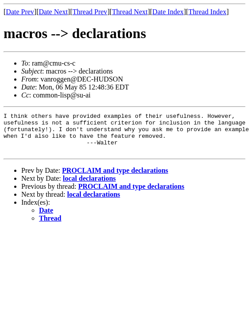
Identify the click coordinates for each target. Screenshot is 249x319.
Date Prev (20, 12)
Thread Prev (89, 12)
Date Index (168, 12)
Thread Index (207, 12)
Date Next (53, 12)
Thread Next (130, 12)
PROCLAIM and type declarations (115, 178)
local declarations (89, 186)
